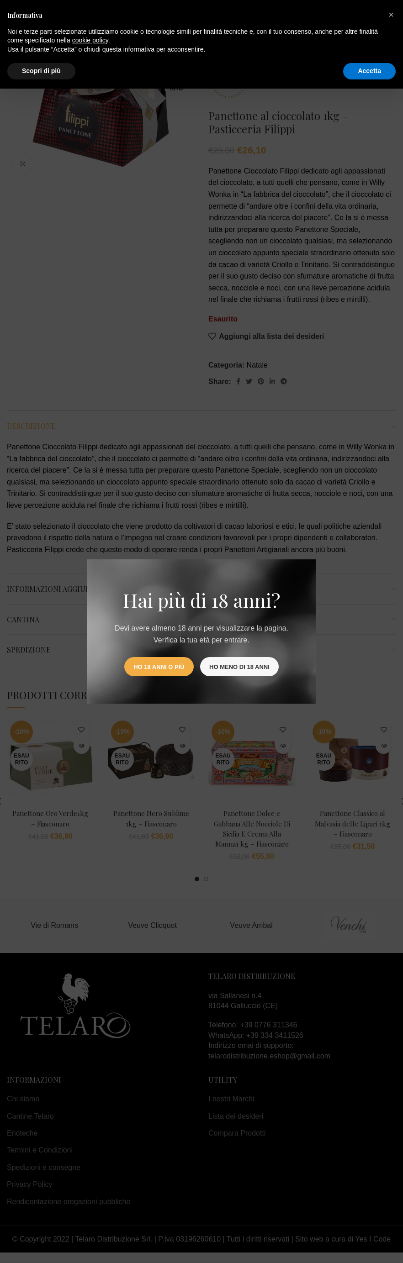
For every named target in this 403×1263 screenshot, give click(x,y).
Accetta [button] (369, 70)
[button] (391, 14)
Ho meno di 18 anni (239, 666)
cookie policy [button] (90, 40)
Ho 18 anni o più (158, 666)
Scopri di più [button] (41, 70)
